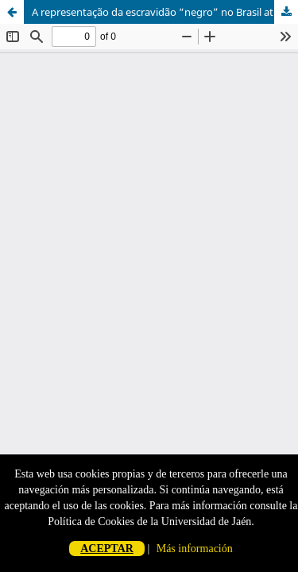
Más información (195, 549)
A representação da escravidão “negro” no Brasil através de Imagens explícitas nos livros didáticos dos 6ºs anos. (165, 12)
